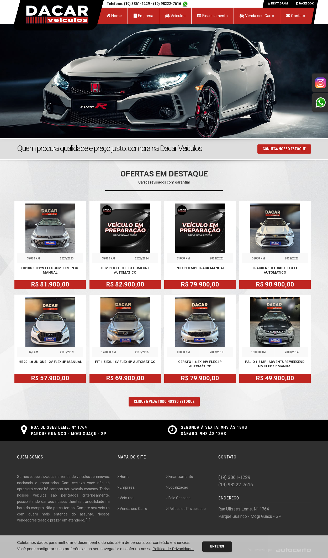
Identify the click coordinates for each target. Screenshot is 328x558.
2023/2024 (142, 258)
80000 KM (183, 352)
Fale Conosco (178, 498)
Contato (295, 15)
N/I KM (33, 352)
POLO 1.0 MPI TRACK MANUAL (200, 268)
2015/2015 (142, 352)
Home (114, 15)
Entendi (217, 546)
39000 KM (33, 258)
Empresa (143, 15)
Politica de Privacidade (186, 509)
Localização (177, 487)
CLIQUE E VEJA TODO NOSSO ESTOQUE (164, 401)
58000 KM (258, 258)
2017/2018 (216, 352)
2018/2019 (66, 352)
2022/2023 (291, 258)
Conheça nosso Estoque (284, 149)
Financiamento (212, 15)
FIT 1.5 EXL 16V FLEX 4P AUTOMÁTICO (125, 362)
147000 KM (108, 352)
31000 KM (183, 258)
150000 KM (258, 352)
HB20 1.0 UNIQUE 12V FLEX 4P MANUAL (50, 362)
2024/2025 (66, 258)
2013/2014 (291, 352)
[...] (88, 520)
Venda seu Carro (257, 15)
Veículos (175, 15)
